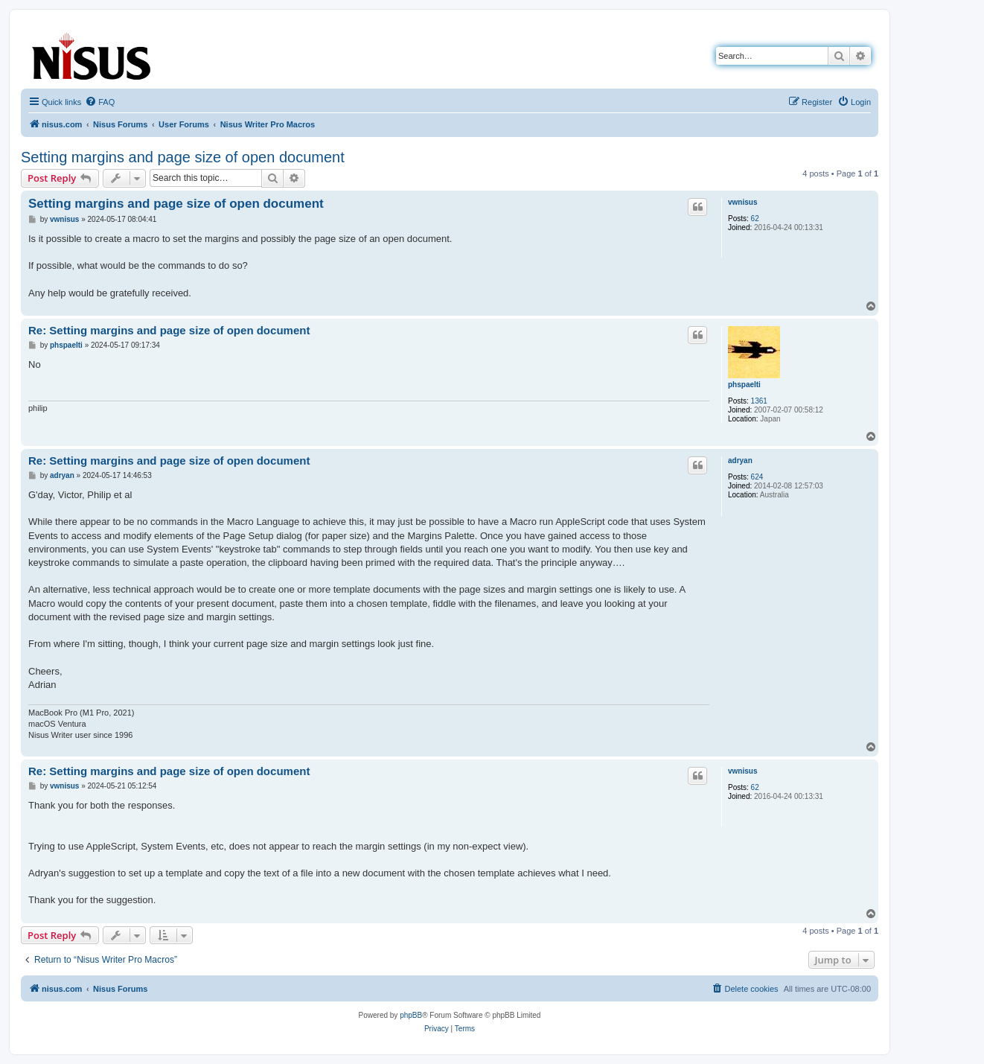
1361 (759, 401)
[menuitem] (100, 102)
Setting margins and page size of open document (183, 157)
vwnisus (742, 202)
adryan (740, 460)
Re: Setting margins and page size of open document (169, 330)
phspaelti (744, 384)
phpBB (411, 1015)
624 (757, 477)
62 (755, 218)
